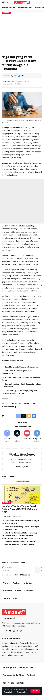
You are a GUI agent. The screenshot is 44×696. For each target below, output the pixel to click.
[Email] (15, 76)
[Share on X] (11, 76)
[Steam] (17, 631)
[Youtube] (27, 436)
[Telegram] (37, 436)
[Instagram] (14, 631)
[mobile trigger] (4, 2)
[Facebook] (7, 436)
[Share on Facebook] (8, 76)
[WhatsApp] (21, 631)
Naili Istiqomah (8, 81)
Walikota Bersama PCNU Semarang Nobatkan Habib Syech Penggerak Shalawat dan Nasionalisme (19, 535)
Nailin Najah (7, 516)
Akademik (6, 502)
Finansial (16, 404)
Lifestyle (6, 12)
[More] (22, 76)
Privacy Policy (8, 692)
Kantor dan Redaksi (11, 638)
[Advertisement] (22, 34)
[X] (17, 436)
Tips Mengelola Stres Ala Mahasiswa (21, 367)
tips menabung (9, 407)
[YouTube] (10, 631)
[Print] (19, 76)
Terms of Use (21, 692)
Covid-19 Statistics (22, 575)
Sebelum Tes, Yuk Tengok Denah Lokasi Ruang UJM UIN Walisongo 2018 (20, 509)
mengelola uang (29, 404)
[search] (33, 2)
